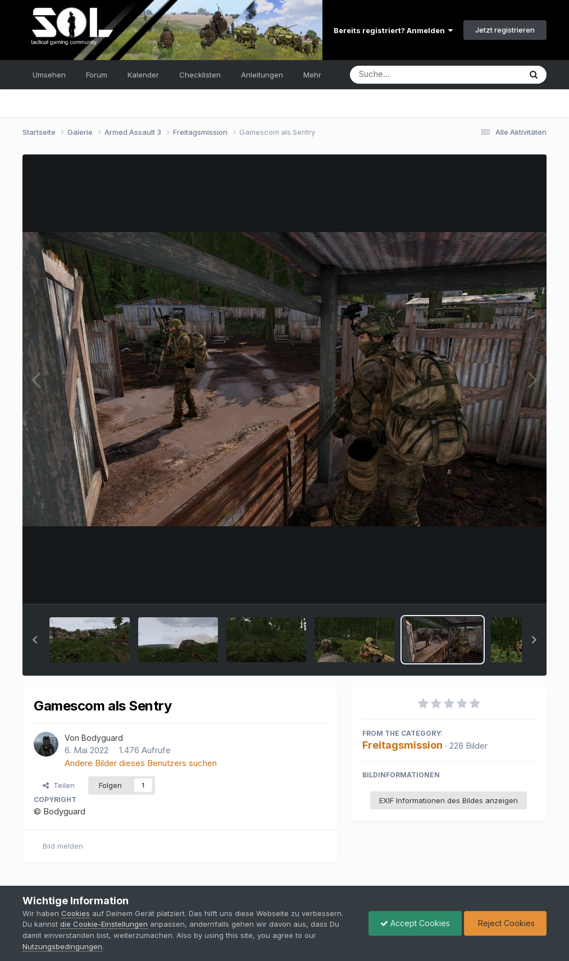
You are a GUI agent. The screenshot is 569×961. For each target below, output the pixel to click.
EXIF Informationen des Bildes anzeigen (448, 800)
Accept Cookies (415, 923)
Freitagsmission (402, 745)
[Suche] (412, 75)
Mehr (312, 74)
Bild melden (63, 845)
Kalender (143, 74)
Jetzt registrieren (505, 29)
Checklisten (200, 74)
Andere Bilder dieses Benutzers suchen (141, 763)
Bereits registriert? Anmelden (393, 30)
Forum (96, 74)
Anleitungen (262, 74)
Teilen (59, 785)
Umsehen (49, 74)
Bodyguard (102, 738)
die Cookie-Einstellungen (104, 923)
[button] (34, 639)
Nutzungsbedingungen (62, 946)
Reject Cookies (505, 923)
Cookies (75, 913)
